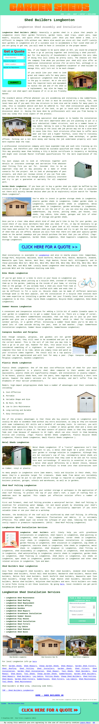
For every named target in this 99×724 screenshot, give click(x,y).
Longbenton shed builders (34, 532)
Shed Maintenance (87, 679)
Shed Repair (67, 666)
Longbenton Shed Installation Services (31, 592)
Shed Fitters (82, 669)
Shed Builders (83, 671)
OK (94, 723)
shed (56, 78)
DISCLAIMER (92, 14)
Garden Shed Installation (30, 671)
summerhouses (34, 317)
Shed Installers (45, 669)
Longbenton (44, 255)
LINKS (68, 14)
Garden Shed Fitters (85, 666)
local (52, 66)
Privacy (95, 703)
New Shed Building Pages (16, 703)
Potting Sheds (52, 676)
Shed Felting (27, 669)
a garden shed (58, 33)
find (10, 571)
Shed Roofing (9, 669)
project (24, 172)
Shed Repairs (30, 666)
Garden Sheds (15, 666)
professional (10, 146)
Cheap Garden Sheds (49, 666)
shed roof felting (74, 515)
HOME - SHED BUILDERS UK (49, 695)
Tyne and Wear (42, 561)
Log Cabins (38, 676)
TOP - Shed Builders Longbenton (18, 690)
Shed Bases (16, 674)
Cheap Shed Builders (71, 676)
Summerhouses (65, 674)
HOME (62, 14)
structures (64, 131)
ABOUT (75, 14)
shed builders (67, 266)
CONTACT (82, 14)
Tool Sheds (67, 671)
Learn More (85, 723)
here (62, 584)
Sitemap (3, 703)
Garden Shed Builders (85, 674)
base (11, 103)
